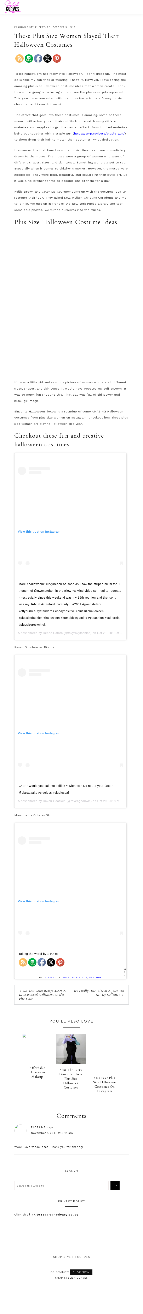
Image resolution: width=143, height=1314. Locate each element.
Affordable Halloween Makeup (37, 1075)
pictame (50, 1127)
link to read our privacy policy (53, 1215)
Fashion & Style (25, 27)
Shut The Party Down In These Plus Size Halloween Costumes (71, 1079)
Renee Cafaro (53, 633)
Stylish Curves (27, 7)
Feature (44, 27)
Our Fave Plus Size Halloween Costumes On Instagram (104, 1085)
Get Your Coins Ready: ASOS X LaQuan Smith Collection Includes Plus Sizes (42, 995)
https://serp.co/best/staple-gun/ (99, 133)
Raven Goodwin (54, 801)
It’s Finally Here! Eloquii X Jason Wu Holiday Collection (99, 993)
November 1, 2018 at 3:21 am (64, 1133)
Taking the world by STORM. (39, 953)
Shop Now (81, 1272)
